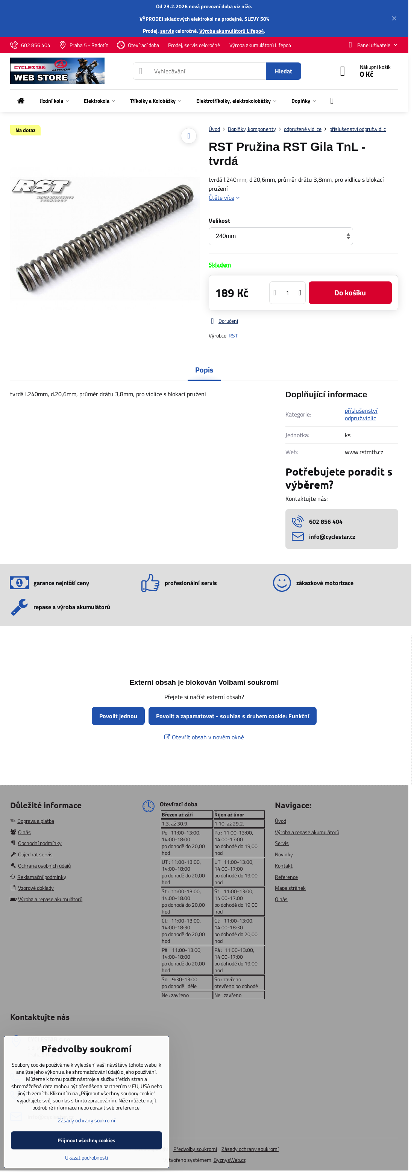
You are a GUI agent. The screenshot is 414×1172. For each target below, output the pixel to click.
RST (233, 335)
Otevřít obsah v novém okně (204, 737)
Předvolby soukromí (195, 1149)
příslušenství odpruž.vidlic (361, 414)
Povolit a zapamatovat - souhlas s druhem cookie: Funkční (232, 716)
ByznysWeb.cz (230, 1160)
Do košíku (350, 292)
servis (167, 31)
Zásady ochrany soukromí (250, 1149)
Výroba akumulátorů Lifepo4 (231, 31)
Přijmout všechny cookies (86, 1140)
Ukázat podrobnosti (86, 1157)
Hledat (283, 71)
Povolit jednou (118, 716)
